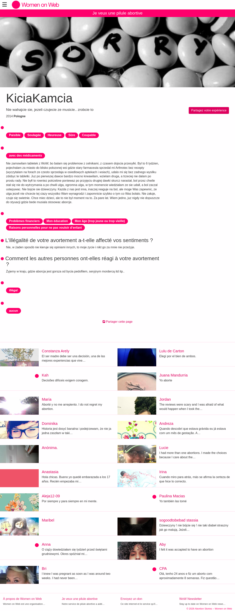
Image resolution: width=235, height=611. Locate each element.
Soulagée (34, 135)
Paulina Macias (172, 496)
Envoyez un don (131, 598)
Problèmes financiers (24, 221)
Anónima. (50, 448)
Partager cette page (118, 321)
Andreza (166, 423)
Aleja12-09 (51, 496)
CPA (163, 568)
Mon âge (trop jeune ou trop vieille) (100, 221)
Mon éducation (57, 221)
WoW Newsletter (190, 598)
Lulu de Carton (171, 351)
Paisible (14, 135)
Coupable (89, 135)
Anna (46, 544)
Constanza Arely (55, 351)
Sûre (71, 135)
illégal (13, 290)
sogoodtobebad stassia (178, 520)
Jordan (165, 399)
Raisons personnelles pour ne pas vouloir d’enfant (45, 227)
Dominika (49, 423)
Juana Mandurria (173, 375)
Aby (162, 544)
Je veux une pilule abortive (117, 13)
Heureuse (55, 135)
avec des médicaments (25, 155)
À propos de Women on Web (22, 598)
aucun (13, 310)
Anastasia (50, 472)
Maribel (48, 520)
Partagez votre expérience (208, 110)
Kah (45, 375)
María (46, 399)
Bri (44, 568)
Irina (163, 472)
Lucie (163, 448)
